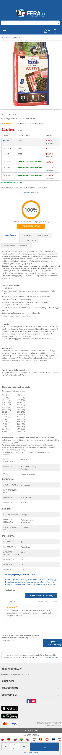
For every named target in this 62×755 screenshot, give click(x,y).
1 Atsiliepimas (21, 123)
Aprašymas (10, 235)
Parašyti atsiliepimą (37, 123)
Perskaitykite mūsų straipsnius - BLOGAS (15, 675)
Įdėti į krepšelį (44, 747)
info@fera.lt (53, 657)
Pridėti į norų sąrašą (30, 752)
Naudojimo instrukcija (16, 245)
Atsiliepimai (43, 235)
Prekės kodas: (24, 118)
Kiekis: (14, 748)
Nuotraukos (29, 240)
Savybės (26, 235)
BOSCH (14, 118)
